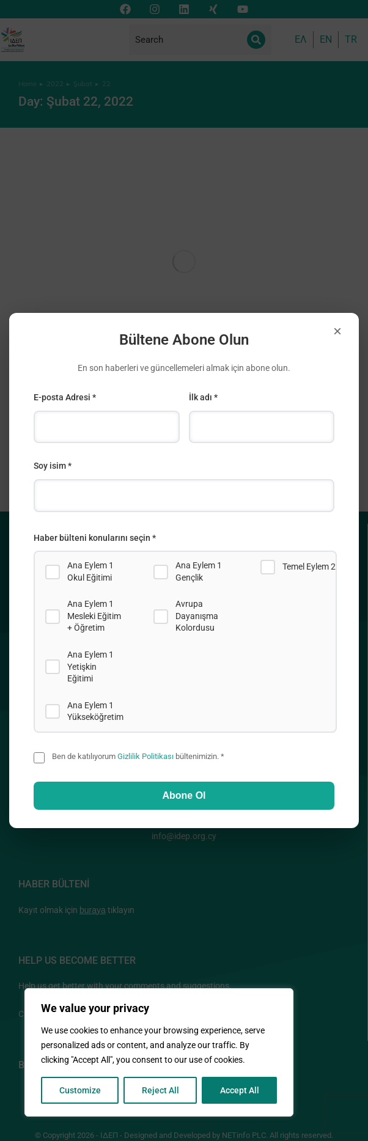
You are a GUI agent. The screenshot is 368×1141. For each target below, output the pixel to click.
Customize (80, 1090)
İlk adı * (203, 397)
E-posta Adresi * (65, 397)
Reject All (160, 1090)
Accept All (239, 1090)
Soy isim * (53, 466)
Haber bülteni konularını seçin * (95, 538)
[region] (158, 1052)
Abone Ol (183, 795)
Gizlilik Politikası (145, 756)
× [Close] (337, 331)
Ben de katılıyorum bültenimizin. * (138, 756)
